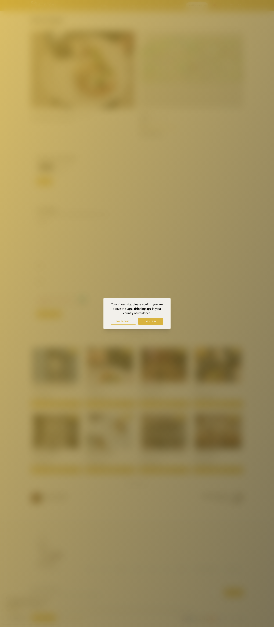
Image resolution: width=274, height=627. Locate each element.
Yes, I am (151, 321)
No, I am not (123, 321)
